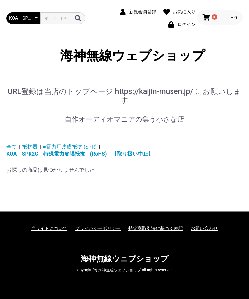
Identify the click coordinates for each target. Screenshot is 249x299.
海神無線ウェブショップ (124, 55)
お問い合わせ (204, 228)
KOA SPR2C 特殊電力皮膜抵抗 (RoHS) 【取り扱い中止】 (79, 154)
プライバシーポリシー (98, 228)
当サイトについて (49, 228)
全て (11, 147)
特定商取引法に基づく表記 (155, 228)
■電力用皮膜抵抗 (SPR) (70, 147)
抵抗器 (30, 147)
